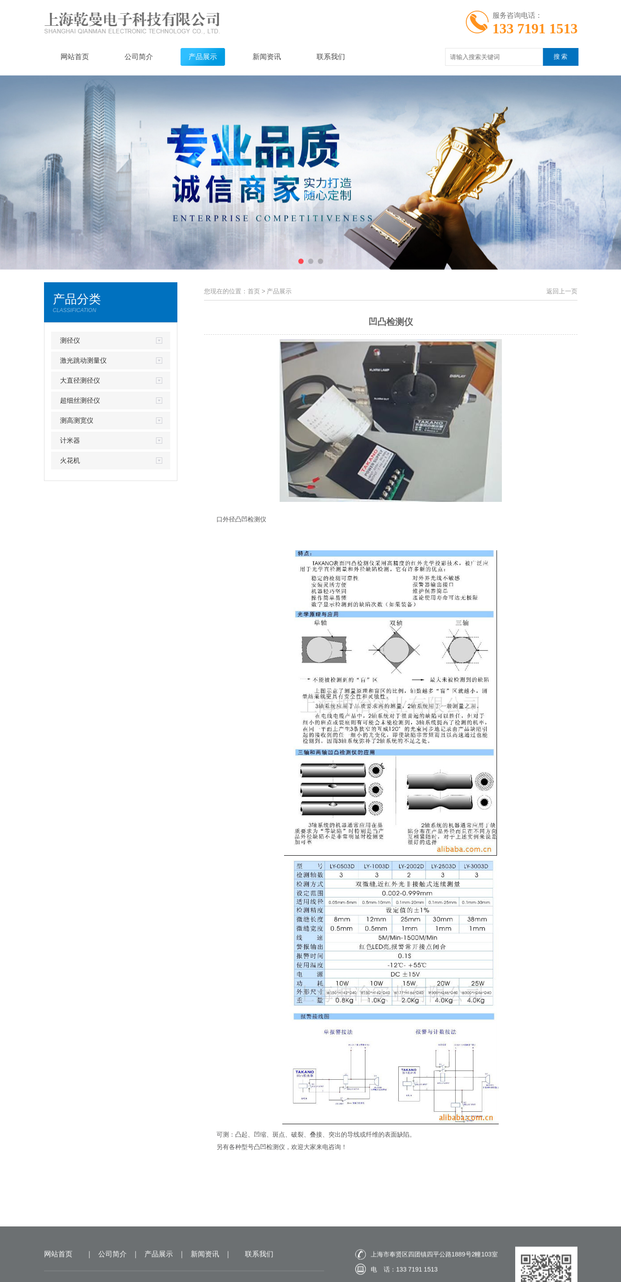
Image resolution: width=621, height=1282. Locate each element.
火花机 (70, 460)
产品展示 (193, 56)
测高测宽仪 (76, 420)
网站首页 (65, 56)
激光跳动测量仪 (83, 360)
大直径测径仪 (80, 380)
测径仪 (70, 340)
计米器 (70, 440)
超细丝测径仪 (80, 400)
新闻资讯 (257, 56)
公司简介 (129, 56)
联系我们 (321, 56)
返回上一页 (561, 291)
